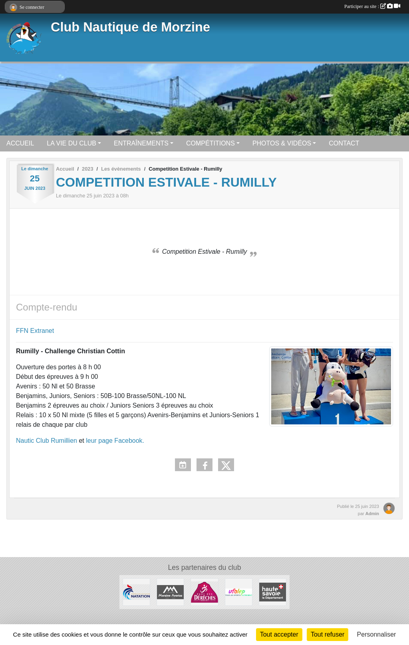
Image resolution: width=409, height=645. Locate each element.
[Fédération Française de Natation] (136, 591)
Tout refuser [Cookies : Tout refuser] (327, 634)
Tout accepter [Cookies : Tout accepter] (279, 634)
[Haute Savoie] (272, 591)
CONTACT (344, 143)
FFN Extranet (35, 330)
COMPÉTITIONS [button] (210, 143)
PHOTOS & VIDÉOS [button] (281, 143)
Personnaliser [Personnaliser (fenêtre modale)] (376, 634)
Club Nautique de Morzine (130, 27)
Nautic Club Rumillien (46, 440)
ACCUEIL (20, 143)
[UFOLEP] (238, 591)
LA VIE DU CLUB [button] (71, 143)
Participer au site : (372, 6)
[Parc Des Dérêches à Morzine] (204, 591)
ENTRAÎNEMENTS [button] (141, 143)
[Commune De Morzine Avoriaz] (170, 591)
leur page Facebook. (115, 440)
